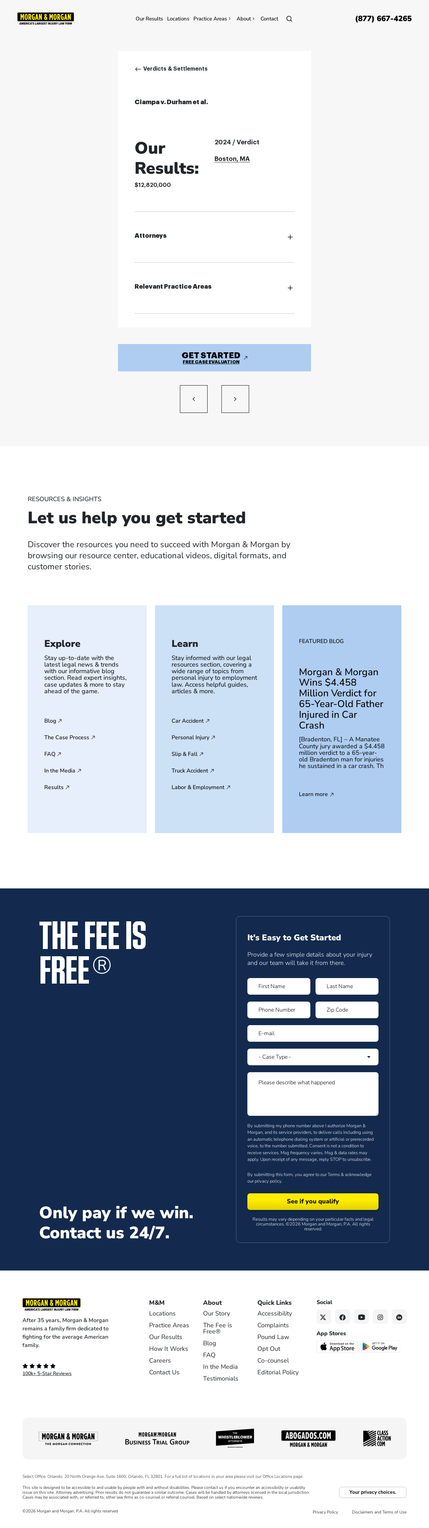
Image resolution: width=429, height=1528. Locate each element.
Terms (334, 1175)
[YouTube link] (362, 1317)
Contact (269, 18)
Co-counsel (273, 1360)
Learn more (313, 795)
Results (54, 787)
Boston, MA (232, 159)
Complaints (273, 1325)
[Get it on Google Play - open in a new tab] (380, 1346)
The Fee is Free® (217, 1328)
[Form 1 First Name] (278, 986)
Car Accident (188, 721)
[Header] (45, 18)
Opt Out (268, 1349)
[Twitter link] (324, 1317)
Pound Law (273, 1337)
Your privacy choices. (372, 1492)
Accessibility (274, 1313)
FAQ (49, 754)
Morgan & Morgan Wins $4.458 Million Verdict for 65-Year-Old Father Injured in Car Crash (341, 699)
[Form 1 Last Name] (347, 986)
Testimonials (220, 1378)
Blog (50, 721)
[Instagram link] (380, 1317)
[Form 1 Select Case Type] (312, 1057)
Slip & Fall (185, 754)
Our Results (149, 18)
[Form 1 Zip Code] (347, 1010)
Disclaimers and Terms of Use (379, 1512)
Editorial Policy (278, 1372)
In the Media (59, 771)
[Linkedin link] (399, 1317)
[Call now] (383, 18)
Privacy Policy (325, 1512)
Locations (178, 18)
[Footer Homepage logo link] (74, 1304)
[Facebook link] (343, 1317)
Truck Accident (190, 771)
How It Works (168, 1349)
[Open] (289, 19)
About (246, 18)
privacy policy (268, 1181)
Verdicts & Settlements (175, 69)
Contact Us (164, 1372)
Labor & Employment (198, 787)
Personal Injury (190, 737)
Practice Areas (212, 18)
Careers (160, 1360)
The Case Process (66, 737)
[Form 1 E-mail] (312, 1033)
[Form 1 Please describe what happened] (312, 1094)
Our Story (216, 1313)
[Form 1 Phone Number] (278, 1010)
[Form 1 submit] (312, 1201)
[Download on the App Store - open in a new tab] (338, 1346)
